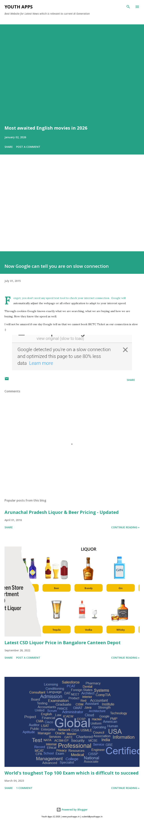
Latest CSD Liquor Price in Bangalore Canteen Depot (62, 642)
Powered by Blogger (72, 809)
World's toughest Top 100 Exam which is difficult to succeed (71, 773)
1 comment (24, 788)
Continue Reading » (125, 527)
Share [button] (8, 147)
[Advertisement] (72, 208)
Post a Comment (28, 147)
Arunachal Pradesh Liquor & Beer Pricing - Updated (61, 512)
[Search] (128, 7)
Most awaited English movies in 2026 (45, 128)
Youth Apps (18, 7)
